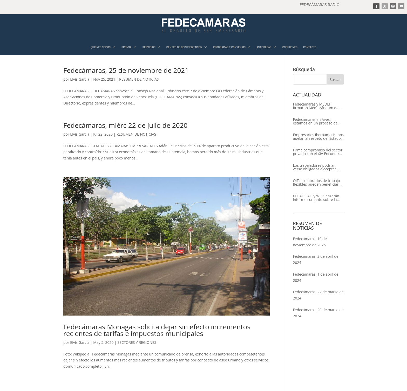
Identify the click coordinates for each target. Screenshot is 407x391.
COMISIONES (289, 47)
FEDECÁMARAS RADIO (320, 4)
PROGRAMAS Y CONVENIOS (229, 47)
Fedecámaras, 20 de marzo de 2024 (318, 312)
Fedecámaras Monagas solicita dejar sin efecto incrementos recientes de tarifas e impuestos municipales (156, 330)
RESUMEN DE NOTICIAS (139, 79)
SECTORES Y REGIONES (136, 342)
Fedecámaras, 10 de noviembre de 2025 (310, 241)
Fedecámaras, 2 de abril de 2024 (315, 259)
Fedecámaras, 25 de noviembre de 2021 (126, 70)
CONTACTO (309, 47)
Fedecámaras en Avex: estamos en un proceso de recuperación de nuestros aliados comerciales (315, 121)
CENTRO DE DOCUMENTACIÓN (184, 47)
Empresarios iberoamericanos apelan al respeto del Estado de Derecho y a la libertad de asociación (318, 136)
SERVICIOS (149, 47)
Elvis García (79, 79)
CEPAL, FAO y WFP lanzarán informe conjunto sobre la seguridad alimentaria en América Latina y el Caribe (316, 197)
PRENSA (126, 47)
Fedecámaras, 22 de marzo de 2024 (318, 295)
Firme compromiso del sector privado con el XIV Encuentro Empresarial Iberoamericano (318, 152)
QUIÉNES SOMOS (101, 47)
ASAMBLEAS (264, 47)
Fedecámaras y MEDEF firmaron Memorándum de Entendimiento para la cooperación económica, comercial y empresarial (315, 106)
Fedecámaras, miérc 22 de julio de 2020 (125, 125)
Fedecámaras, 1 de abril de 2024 (315, 277)
